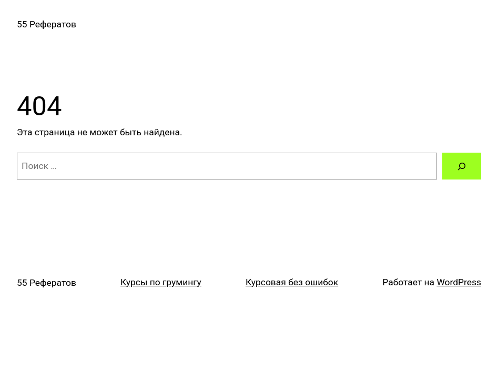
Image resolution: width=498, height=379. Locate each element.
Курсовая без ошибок (292, 282)
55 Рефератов (46, 24)
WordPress (458, 282)
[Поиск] (461, 166)
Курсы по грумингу (160, 282)
